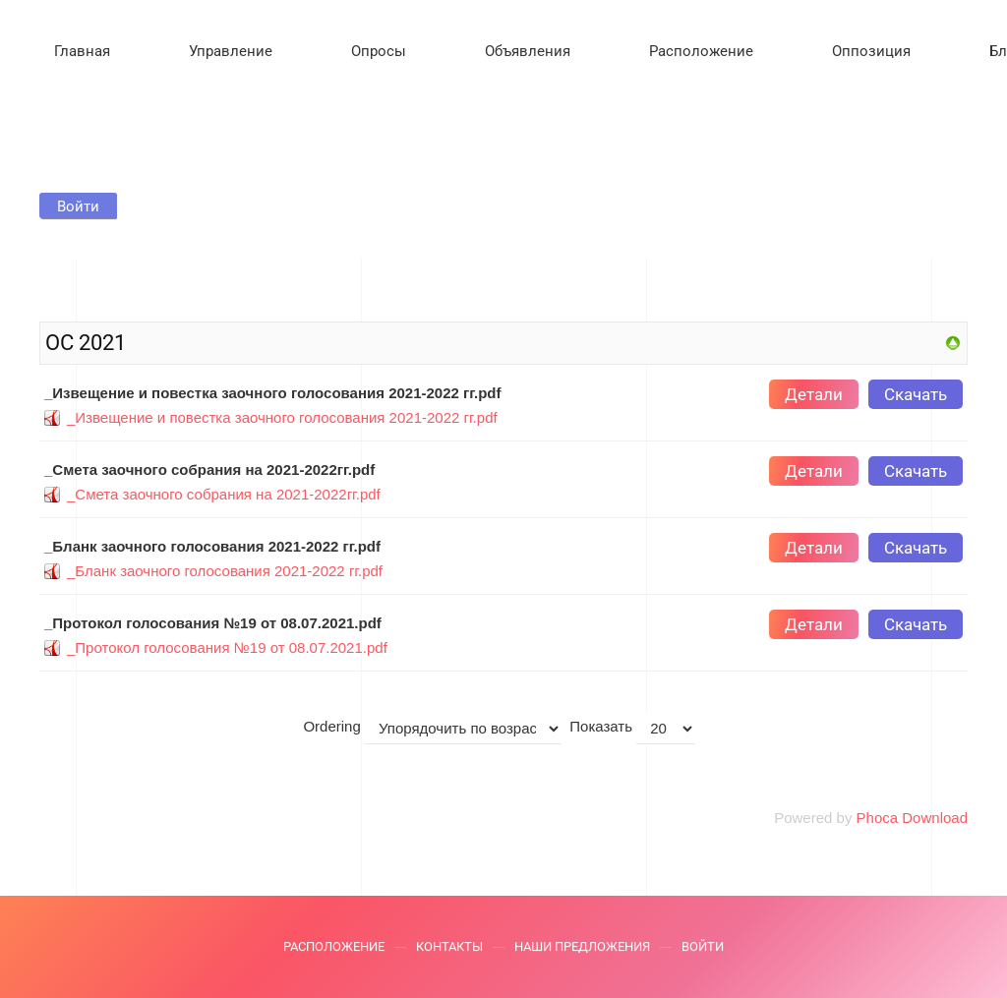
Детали (814, 394)
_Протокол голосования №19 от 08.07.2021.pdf (227, 647)
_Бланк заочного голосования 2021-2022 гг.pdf (225, 570)
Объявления (527, 51)
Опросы (378, 51)
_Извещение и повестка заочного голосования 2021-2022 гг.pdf (282, 417)
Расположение (701, 51)
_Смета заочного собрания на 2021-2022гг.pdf (224, 494)
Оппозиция (871, 51)
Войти (702, 949)
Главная (82, 51)
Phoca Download (912, 817)
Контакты (449, 949)
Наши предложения (582, 949)
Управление (230, 51)
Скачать (915, 394)
